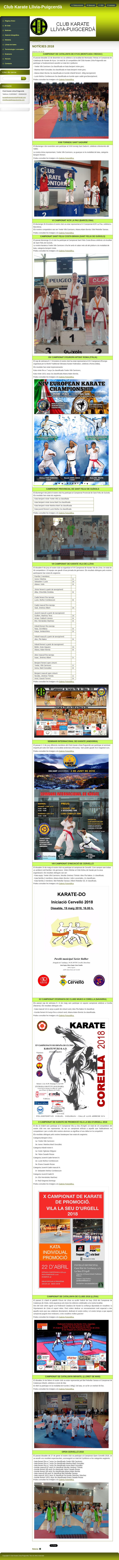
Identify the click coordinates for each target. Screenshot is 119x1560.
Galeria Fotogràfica (66, 233)
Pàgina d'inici (36, 41)
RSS (102, 5)
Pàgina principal (78, 5)
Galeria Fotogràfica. (66, 80)
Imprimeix (112, 5)
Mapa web (92, 5)
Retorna (35, 1549)
